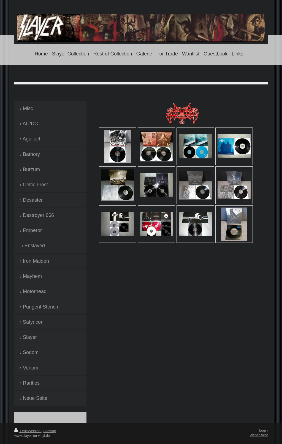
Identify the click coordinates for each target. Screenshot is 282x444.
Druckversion (27, 431)
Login (263, 430)
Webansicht (259, 435)
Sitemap (49, 431)
